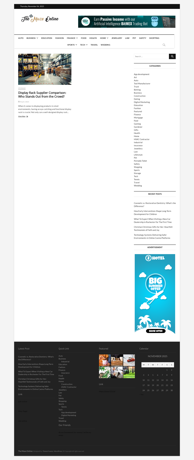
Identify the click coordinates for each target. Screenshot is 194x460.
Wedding (108, 45)
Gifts (136, 130)
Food (86, 38)
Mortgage (138, 117)
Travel (97, 45)
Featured (138, 111)
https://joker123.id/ (107, 391)
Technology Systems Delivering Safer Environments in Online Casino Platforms (35, 387)
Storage (22, 88)
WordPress (58, 451)
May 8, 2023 (23, 102)
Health (96, 38)
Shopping (157, 38)
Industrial (138, 142)
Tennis (137, 179)
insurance (138, 145)
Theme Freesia (48, 451)
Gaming (137, 124)
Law (130, 38)
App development (141, 74)
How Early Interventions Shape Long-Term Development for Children (35, 365)
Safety (145, 38)
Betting (137, 89)
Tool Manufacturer (142, 83)
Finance (74, 38)
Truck (136, 86)
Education (49, 38)
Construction (140, 96)
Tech (85, 45)
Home (106, 38)
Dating (137, 99)
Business (34, 38)
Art (135, 77)
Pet (137, 38)
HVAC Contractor (142, 139)
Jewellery (119, 38)
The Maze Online (25, 451)
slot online (22, 421)
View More (26, 116)
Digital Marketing (142, 102)
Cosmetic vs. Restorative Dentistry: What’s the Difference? (36, 358)
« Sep (141, 394)
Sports (73, 45)
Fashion (62, 38)
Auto (23, 38)
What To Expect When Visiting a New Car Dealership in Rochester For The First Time (36, 372)
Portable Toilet (140, 161)
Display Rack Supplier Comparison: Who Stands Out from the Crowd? (42, 94)
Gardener (138, 127)
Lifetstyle (138, 155)
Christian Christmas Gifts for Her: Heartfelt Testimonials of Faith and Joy (34, 380)
